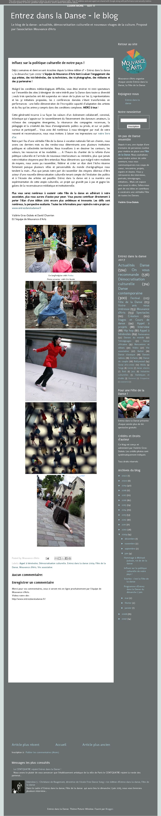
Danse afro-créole (126, 365)
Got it (91, 5)
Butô (124, 371)
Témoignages (124, 340)
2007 (124, 618)
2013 (124, 514)
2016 (124, 500)
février (128, 602)
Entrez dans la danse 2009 (80, 563)
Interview (143, 327)
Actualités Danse (133, 265)
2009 (125, 534)
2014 (124, 509)
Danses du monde (134, 337)
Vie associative (45, 567)
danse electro (143, 368)
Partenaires (143, 334)
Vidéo (135, 347)
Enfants (134, 357)
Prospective (144, 378)
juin (127, 553)
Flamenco (132, 378)
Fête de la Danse (130, 302)
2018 (124, 490)
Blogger (109, 808)
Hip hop (129, 330)
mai (127, 598)
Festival (135, 298)
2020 (125, 480)
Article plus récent (25, 745)
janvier (128, 607)
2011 (124, 524)
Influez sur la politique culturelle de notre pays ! (135, 571)
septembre (130, 548)
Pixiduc (70, 276)
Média (143, 365)
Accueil (60, 745)
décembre (130, 538)
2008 (125, 613)
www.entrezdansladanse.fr (26, 208)
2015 (124, 505)
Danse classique (126, 354)
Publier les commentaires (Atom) (42, 752)
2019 (124, 485)
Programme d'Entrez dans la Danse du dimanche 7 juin (134, 589)
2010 (124, 529)
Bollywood (139, 361)
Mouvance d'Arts (27, 567)
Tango (120, 368)
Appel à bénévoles (28, 563)
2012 (124, 519)
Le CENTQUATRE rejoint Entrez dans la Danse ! (37, 769)
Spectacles (143, 312)
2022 (125, 475)
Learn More (75, 5)
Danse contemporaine (130, 290)
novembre (130, 543)
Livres (130, 368)
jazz (133, 371)
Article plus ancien (96, 745)
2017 (124, 495)
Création (133, 316)
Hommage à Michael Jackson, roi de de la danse (135, 560)
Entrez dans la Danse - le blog (64, 16)
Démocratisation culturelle (52, 563)
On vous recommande (133, 272)
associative (124, 382)
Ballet (140, 351)
